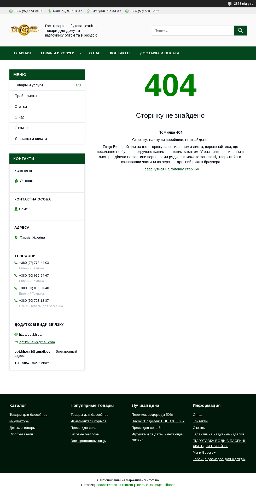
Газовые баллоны (85, 434)
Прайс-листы (26, 96)
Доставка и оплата (159, 53)
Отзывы (21, 128)
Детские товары (22, 428)
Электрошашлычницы (88, 441)
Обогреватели (21, 434)
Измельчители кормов (88, 421)
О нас (95, 53)
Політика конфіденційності (155, 485)
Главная (22, 53)
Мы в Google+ (204, 452)
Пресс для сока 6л (147, 428)
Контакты (120, 53)
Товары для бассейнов (28, 415)
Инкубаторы (19, 421)
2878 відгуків (243, 3)
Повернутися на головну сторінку (170, 169)
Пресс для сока (83, 428)
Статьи (21, 106)
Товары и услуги (57, 53)
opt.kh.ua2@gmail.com (37, 342)
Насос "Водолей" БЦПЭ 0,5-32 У (158, 421)
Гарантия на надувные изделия (218, 434)
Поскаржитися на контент (114, 485)
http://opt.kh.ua (30, 334)
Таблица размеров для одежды (219, 459)
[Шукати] (240, 30)
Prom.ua (153, 480)
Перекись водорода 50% (152, 415)
